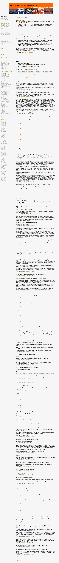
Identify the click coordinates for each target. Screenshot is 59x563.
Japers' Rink (3, 107)
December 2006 (4, 133)
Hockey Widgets (4, 66)
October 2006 (3, 132)
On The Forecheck (4, 99)
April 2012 (3, 178)
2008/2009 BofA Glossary (6, 34)
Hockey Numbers (4, 116)
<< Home (18, 558)
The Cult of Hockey (4, 79)
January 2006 (3, 124)
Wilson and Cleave (4, 83)
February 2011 (3, 173)
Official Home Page (4, 41)
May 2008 (3, 148)
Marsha (22, 474)
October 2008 (3, 152)
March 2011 (3, 174)
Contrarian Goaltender (5, 115)
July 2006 (2, 129)
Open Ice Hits (3, 88)
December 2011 (4, 176)
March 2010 (3, 167)
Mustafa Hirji (23, 408)
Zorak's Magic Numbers (5, 63)
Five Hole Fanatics (4, 85)
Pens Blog (3, 104)
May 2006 (3, 127)
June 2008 (3, 149)
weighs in (26, 61)
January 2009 (3, 155)
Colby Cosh (3, 82)
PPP (22, 442)
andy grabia (23, 96)
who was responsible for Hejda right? (31, 423)
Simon (22, 89)
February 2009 (3, 156)
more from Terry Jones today (27, 52)
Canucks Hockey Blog (5, 91)
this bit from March (31, 69)
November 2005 (4, 122)
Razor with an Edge (4, 95)
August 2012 (3, 179)
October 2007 (3, 142)
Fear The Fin (3, 96)
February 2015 (3, 181)
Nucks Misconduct (4, 93)
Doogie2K (3, 81)
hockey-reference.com (5, 64)
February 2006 (3, 125)
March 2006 (3, 126)
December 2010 (4, 171)
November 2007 (4, 143)
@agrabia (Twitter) (4, 28)
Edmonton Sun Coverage (5, 52)
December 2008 (4, 154)
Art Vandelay (23, 390)
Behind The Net (4, 62)
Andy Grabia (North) (5, 27)
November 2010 (4, 170)
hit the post (3, 87)
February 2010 (3, 166)
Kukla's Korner (3, 111)
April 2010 (3, 168)
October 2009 (3, 163)
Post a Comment (19, 556)
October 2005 (3, 121)
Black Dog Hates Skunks (5, 78)
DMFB (22, 213)
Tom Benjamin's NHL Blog (5, 90)
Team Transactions (4, 45)
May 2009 (3, 158)
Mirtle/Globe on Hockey (5, 110)
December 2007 (4, 144)
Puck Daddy (3, 112)
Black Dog (23, 124)
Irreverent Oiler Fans (5, 76)
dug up (24, 22)
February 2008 (3, 145)
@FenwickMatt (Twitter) (5, 25)
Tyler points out (29, 32)
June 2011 (3, 175)
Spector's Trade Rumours (5, 113)
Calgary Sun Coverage (5, 43)
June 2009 (3, 159)
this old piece (18, 22)
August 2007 (3, 140)
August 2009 (3, 161)
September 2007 (4, 141)
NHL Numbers (3, 68)
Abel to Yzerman (4, 98)
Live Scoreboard (4, 59)
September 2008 (4, 151)
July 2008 (2, 150)
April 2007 (3, 137)
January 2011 (3, 172)
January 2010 (3, 165)
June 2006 (3, 128)
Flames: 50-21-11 (4, 17)
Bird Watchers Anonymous (5, 108)
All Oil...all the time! (4, 80)
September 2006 (4, 131)
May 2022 (3, 182)
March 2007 (3, 136)
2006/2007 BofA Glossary (6, 36)
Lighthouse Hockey (4, 106)
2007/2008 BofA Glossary (6, 35)
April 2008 (3, 147)
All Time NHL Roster (5, 44)
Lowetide (2, 77)
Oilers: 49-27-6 (4, 18)
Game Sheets (3, 60)
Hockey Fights (3, 67)
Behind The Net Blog (4, 114)
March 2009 (3, 157)
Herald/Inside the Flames (5, 86)
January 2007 (3, 134)
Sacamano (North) (4, 26)
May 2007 (3, 138)
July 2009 (2, 160)
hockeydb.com (3, 65)
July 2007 (2, 139)
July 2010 (2, 169)
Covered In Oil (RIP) (5, 74)
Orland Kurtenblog (4, 92)
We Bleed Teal (3, 97)
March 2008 (3, 146)
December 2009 (4, 164)
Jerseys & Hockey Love (5, 94)
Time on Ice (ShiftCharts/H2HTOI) (7, 61)
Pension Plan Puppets (5, 102)
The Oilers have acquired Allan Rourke (23, 340)
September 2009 (4, 162)
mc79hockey (3, 75)
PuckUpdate (3, 105)
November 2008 (4, 153)
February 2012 (3, 177)
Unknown (23, 275)
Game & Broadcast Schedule (6, 42)
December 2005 (4, 123)
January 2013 (3, 180)
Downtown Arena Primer (5, 33)
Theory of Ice (3, 103)
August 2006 (3, 130)
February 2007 (3, 135)
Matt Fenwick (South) (5, 24)
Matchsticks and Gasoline (6, 84)
